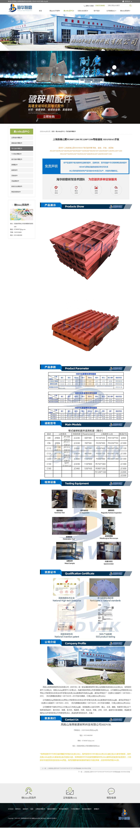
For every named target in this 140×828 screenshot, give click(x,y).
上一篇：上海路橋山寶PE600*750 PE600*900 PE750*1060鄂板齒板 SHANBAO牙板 (66, 768)
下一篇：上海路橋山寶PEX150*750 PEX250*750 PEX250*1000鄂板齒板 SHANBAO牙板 (104, 772)
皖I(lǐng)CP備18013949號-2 (49, 818)
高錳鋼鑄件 (15, 181)
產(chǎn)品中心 (68, 11)
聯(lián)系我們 (124, 11)
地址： (12, 223)
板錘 (32, 809)
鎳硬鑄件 (14, 170)
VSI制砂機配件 (16, 154)
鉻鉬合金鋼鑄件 (16, 186)
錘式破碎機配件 (16, 159)
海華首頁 (18, 809)
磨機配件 (14, 165)
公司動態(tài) (111, 11)
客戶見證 (97, 11)
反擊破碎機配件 (16, 137)
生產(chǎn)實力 (82, 11)
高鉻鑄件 (14, 175)
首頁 (40, 11)
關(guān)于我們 (54, 11)
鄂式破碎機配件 (16, 148)
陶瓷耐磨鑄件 (16, 192)
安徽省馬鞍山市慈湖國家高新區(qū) (23, 225)
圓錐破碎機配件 (16, 143)
